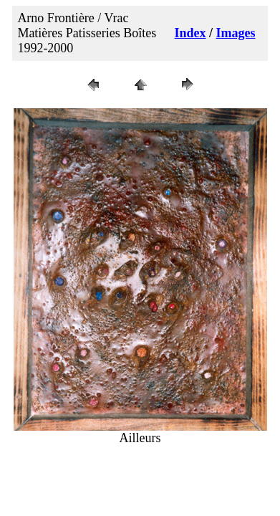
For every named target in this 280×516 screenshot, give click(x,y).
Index (190, 33)
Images (236, 33)
